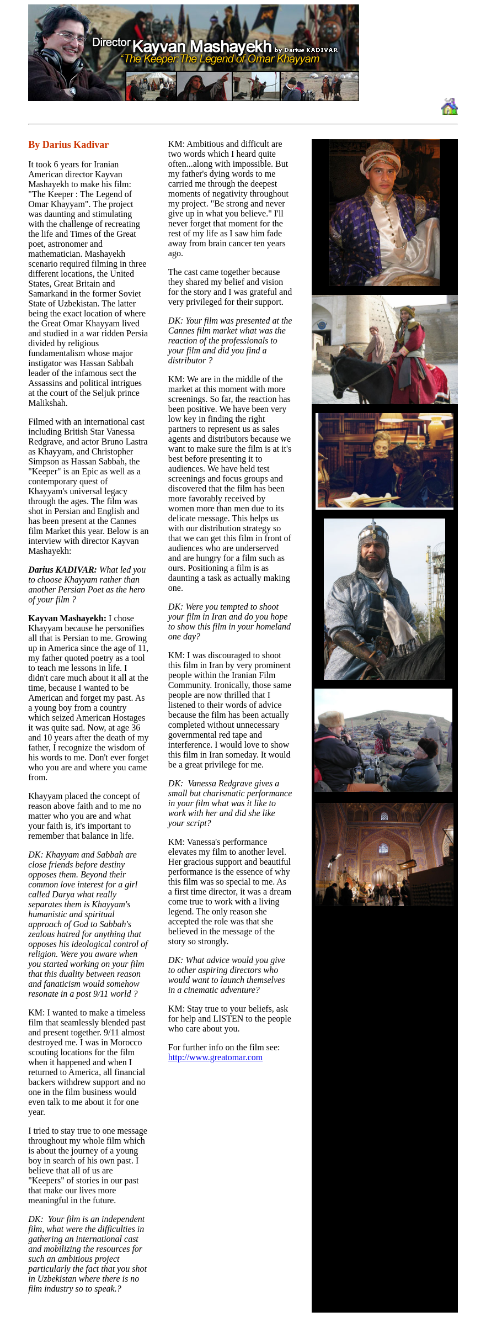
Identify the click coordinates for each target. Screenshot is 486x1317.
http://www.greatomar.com (215, 1057)
